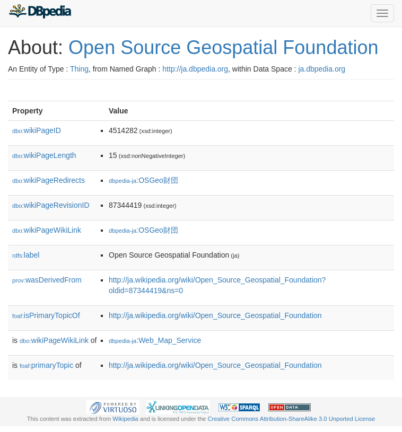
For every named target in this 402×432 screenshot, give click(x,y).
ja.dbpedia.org (321, 69)
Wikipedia (125, 419)
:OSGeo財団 (143, 180)
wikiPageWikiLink (46, 230)
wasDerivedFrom (47, 280)
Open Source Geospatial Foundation (223, 47)
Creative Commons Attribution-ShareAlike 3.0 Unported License (291, 419)
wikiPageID (36, 130)
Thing (79, 69)
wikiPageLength (44, 155)
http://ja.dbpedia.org (195, 69)
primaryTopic (46, 365)
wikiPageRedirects (48, 180)
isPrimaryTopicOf (46, 315)
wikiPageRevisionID (51, 205)
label (25, 255)
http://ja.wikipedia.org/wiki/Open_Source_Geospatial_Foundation (215, 315)
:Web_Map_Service (155, 340)
